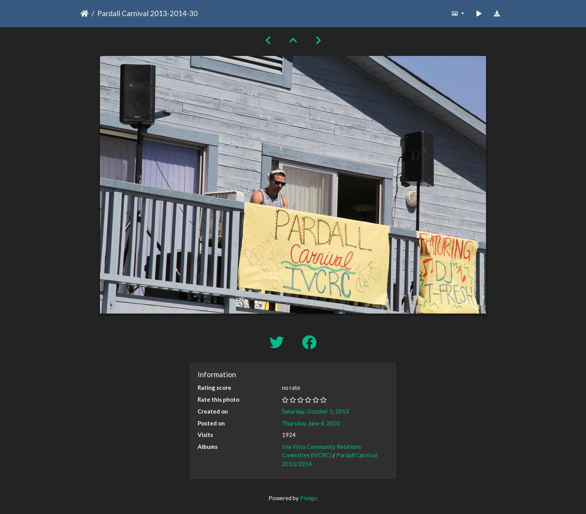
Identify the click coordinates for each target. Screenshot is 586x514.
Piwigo (309, 497)
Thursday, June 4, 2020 (311, 423)
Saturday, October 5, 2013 (315, 411)
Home (84, 13)
